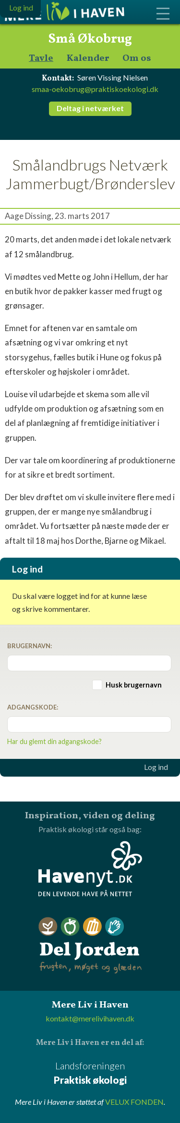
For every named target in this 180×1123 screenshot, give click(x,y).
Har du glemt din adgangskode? (54, 741)
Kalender (88, 58)
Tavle (41, 58)
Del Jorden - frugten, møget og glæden (90, 945)
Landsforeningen (90, 1073)
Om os (136, 58)
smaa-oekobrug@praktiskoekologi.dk (95, 88)
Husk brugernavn (134, 685)
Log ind (156, 767)
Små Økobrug (90, 39)
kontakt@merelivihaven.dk (90, 1018)
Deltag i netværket (90, 108)
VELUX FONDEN (134, 1101)
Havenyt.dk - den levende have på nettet (90, 868)
